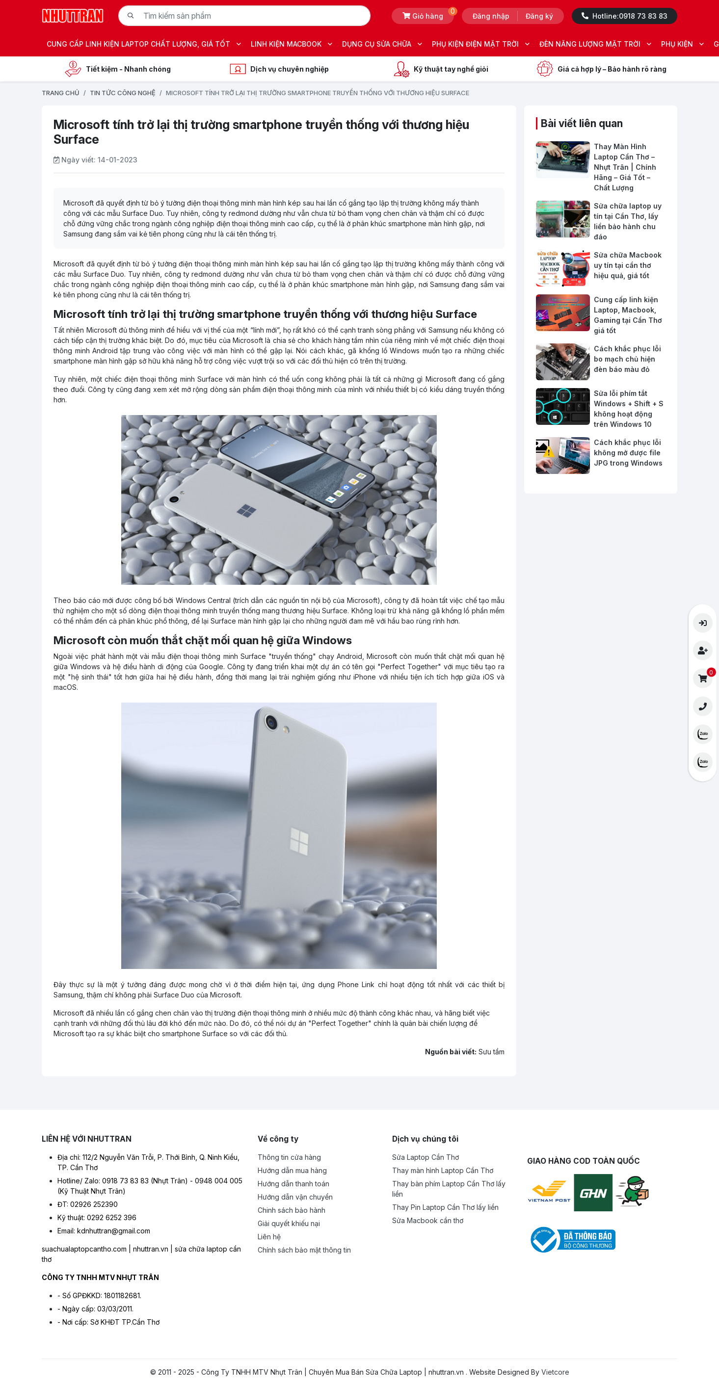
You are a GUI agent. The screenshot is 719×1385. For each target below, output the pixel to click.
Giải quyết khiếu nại (289, 1223)
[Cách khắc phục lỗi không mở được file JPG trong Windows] (601, 455)
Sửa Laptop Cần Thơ (425, 1157)
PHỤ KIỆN (682, 44)
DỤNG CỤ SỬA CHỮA (382, 44)
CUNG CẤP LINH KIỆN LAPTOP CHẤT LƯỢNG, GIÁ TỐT (144, 44)
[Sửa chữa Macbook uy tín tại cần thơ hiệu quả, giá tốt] (601, 268)
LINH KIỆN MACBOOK (291, 44)
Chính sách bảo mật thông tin (304, 1250)
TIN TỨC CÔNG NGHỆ (123, 93)
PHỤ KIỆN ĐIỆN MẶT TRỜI (481, 44)
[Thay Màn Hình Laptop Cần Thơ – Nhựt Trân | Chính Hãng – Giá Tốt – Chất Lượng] (601, 167)
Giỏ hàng (428, 14)
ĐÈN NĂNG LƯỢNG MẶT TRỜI (595, 44)
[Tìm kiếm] (130, 15)
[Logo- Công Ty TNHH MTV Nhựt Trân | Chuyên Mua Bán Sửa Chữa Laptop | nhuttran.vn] (73, 15)
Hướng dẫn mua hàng (292, 1170)
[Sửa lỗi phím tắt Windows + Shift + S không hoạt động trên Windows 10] (601, 408)
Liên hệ (269, 1236)
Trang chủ (61, 93)
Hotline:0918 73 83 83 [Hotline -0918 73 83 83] (624, 16)
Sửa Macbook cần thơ (427, 1220)
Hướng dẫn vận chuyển (295, 1197)
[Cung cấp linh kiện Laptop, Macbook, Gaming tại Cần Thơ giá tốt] (601, 315)
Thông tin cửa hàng (289, 1157)
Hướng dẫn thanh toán (293, 1183)
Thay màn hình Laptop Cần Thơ (442, 1170)
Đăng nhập (491, 16)
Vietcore (555, 1372)
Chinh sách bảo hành (291, 1210)
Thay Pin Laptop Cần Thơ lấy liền (445, 1207)
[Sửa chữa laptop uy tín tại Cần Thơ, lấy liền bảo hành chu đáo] (601, 221)
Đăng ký (539, 16)
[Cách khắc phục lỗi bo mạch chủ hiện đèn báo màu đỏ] (601, 361)
